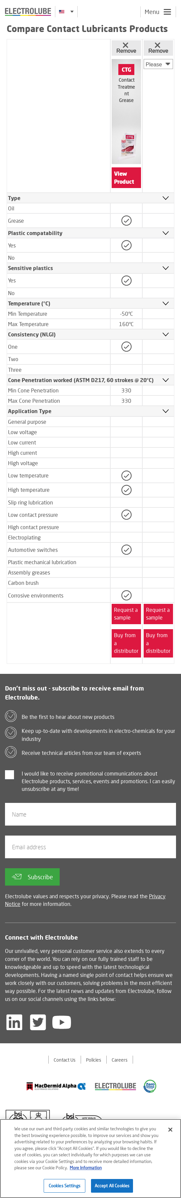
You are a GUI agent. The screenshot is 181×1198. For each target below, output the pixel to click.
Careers (120, 1060)
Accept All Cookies (112, 1189)
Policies (93, 1060)
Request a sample (126, 614)
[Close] (170, 1133)
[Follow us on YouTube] (61, 1022)
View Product (124, 177)
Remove (126, 48)
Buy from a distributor (126, 643)
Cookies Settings (64, 1189)
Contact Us (65, 1060)
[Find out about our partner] (56, 1086)
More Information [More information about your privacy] (86, 1171)
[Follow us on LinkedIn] (14, 1022)
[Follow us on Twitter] (38, 1022)
